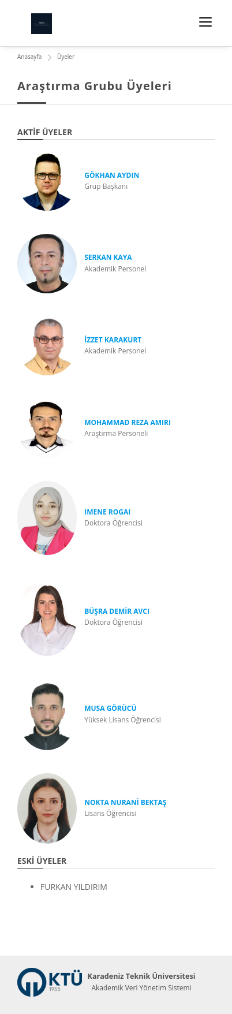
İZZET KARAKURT (112, 340)
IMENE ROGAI (107, 512)
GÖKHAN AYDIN (111, 175)
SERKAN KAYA (108, 257)
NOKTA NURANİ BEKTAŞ (125, 802)
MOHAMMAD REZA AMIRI (127, 422)
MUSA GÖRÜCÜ (110, 708)
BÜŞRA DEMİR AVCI (116, 611)
